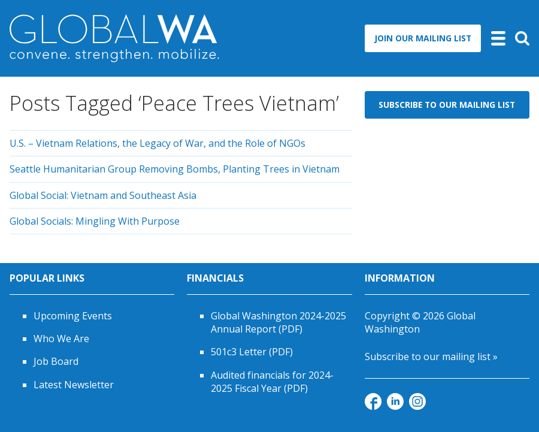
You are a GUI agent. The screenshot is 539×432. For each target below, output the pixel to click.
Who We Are (61, 338)
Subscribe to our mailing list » (431, 356)
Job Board (56, 361)
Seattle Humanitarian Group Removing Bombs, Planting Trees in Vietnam (175, 169)
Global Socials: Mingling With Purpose (95, 221)
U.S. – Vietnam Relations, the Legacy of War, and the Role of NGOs (157, 143)
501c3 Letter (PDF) (252, 351)
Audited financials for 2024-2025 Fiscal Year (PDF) (272, 381)
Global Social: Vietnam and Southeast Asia (103, 195)
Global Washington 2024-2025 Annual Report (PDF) (278, 322)
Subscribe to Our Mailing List (446, 104)
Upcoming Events (73, 315)
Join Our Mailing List (422, 38)
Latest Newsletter (74, 384)
